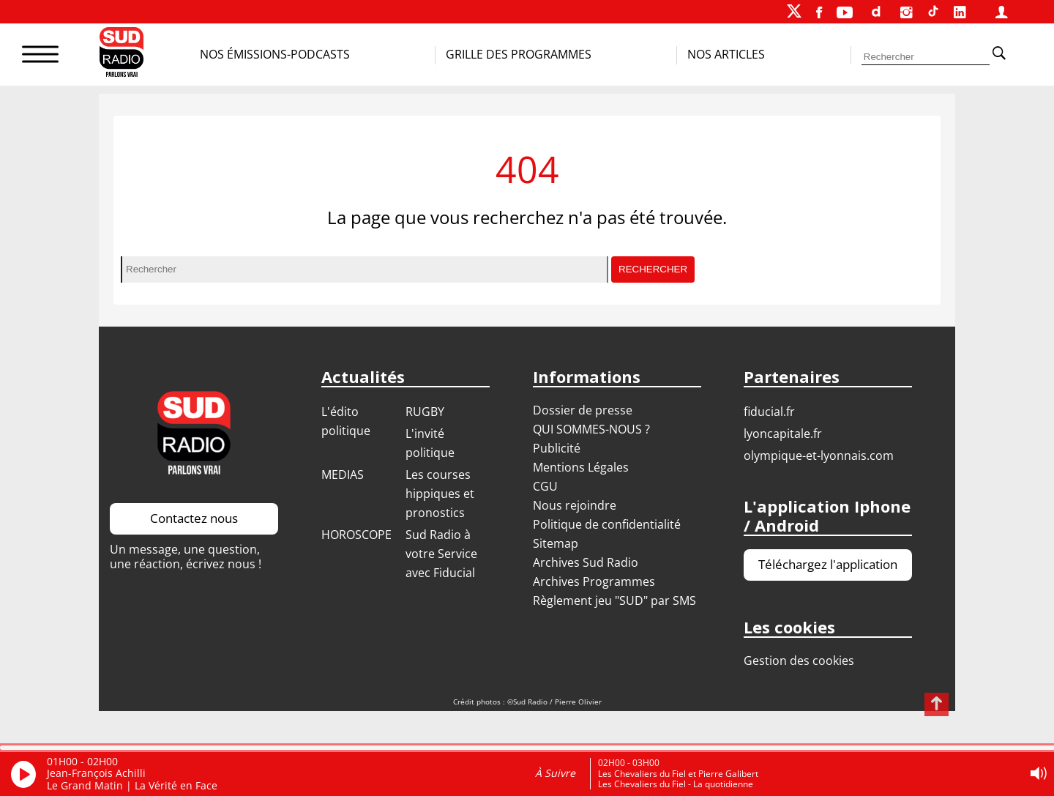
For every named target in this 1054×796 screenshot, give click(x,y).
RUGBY (424, 411)
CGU (545, 486)
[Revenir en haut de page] (936, 704)
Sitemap (555, 543)
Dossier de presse (582, 410)
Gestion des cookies (799, 660)
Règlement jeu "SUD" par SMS (614, 600)
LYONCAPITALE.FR (783, 433)
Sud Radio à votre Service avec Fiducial (441, 554)
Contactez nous (194, 518)
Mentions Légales (581, 467)
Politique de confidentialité (607, 524)
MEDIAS (342, 474)
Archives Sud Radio (585, 562)
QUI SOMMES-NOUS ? (591, 429)
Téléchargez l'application (827, 564)
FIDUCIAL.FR (769, 411)
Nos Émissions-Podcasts (275, 54)
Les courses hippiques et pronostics (439, 493)
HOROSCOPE (356, 535)
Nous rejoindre (574, 505)
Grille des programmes (518, 54)
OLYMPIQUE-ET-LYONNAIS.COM (819, 455)
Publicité (556, 448)
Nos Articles (726, 54)
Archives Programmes (594, 581)
